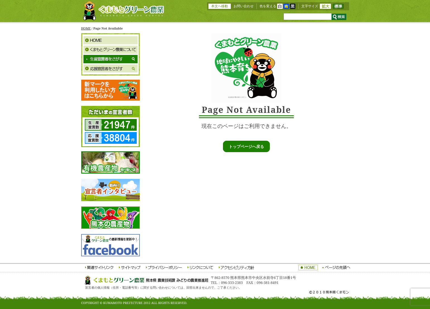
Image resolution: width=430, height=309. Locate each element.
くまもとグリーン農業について (110, 49)
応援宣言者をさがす (110, 68)
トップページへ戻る (246, 146)
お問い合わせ (244, 6)
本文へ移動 (219, 6)
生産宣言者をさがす (110, 59)
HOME (86, 28)
